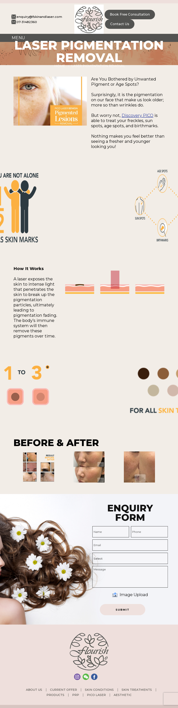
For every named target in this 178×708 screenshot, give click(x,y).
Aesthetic (123, 695)
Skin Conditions (99, 690)
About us (34, 690)
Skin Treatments (137, 690)
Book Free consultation (130, 14)
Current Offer (63, 690)
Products (55, 695)
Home (59, 66)
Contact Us (119, 24)
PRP (75, 695)
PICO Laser (96, 695)
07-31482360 (27, 22)
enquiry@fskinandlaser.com (39, 17)
